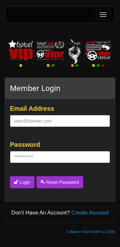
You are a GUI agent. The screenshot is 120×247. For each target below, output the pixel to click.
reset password (60, 182)
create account (89, 213)
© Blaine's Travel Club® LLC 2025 (91, 232)
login (22, 182)
